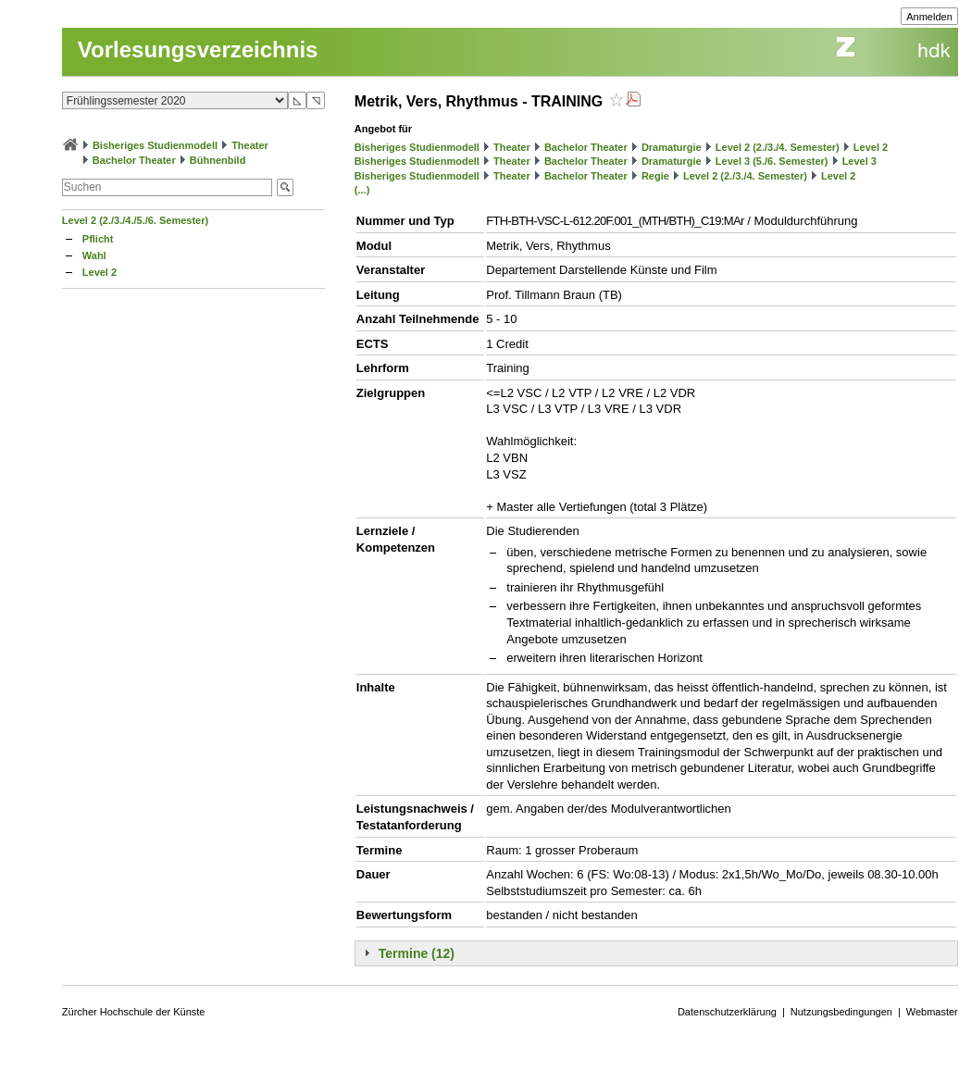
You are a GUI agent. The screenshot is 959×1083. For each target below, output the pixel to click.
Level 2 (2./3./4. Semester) (778, 147)
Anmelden (929, 16)
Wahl (94, 255)
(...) (362, 189)
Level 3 (859, 161)
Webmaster (932, 1011)
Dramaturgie (671, 147)
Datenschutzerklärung (727, 1011)
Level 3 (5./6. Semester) (772, 161)
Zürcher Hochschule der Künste (134, 1011)
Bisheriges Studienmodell (155, 145)
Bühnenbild (218, 160)
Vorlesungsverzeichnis (198, 49)
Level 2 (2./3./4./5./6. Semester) (135, 220)
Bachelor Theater (134, 160)
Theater (249, 145)
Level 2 (99, 272)
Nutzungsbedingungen (841, 1011)
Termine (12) (417, 953)
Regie (655, 175)
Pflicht (98, 238)
